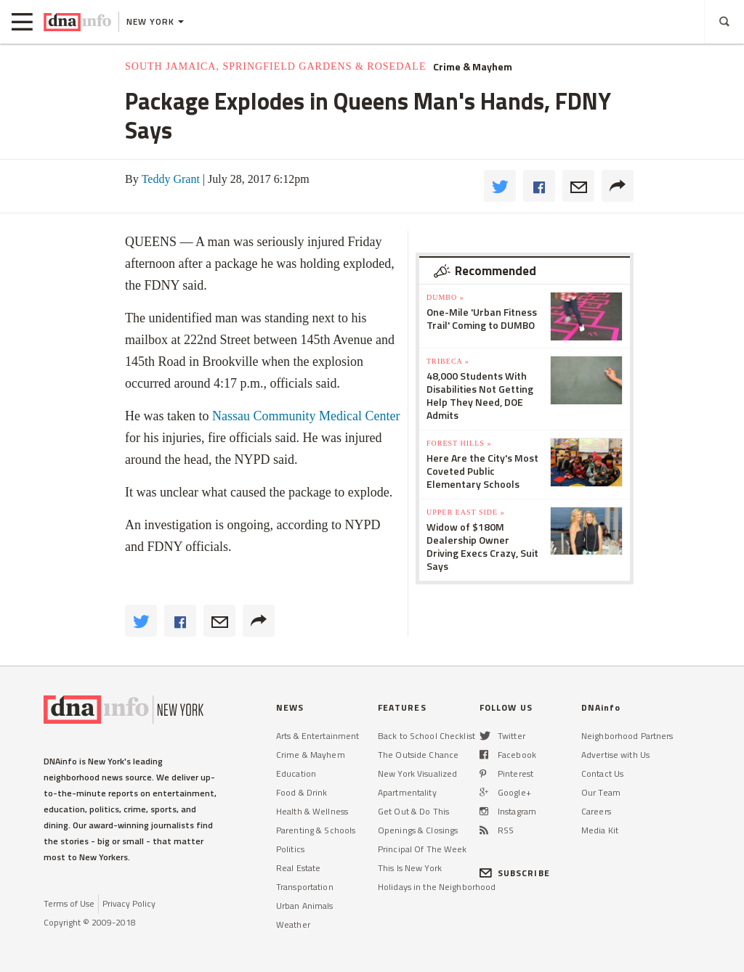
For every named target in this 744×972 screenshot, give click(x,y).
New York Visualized (417, 773)
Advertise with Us (615, 754)
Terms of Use (69, 903)
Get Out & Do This (413, 811)
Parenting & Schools (315, 830)
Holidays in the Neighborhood (437, 887)
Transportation (304, 887)
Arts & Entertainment (317, 736)
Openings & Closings (418, 830)
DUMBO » (445, 297)
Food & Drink (301, 792)
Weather (293, 924)
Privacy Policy (128, 903)
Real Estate (298, 868)
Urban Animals (304, 905)
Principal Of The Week (422, 849)
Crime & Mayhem (472, 67)
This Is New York (410, 868)
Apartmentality (407, 792)
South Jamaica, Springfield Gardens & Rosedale (275, 66)
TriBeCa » (447, 361)
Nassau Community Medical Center (306, 416)
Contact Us (602, 773)
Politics (290, 849)
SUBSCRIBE (515, 873)
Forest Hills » (458, 443)
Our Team (600, 792)
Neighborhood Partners (627, 736)
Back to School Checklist (426, 736)
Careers (596, 811)
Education (296, 773)
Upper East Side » (465, 512)
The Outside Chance (418, 754)
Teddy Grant (171, 179)
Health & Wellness (312, 811)
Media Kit (599, 830)
